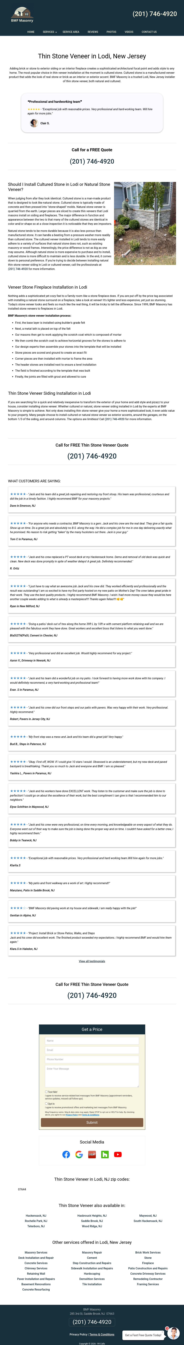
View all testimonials (92, 951)
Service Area (71, 32)
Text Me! (52, 1081)
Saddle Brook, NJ (92, 1210)
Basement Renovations (36, 1274)
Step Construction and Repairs (92, 1252)
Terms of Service (117, 1337)
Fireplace (148, 1252)
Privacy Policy (72, 1104)
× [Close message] (162, 1332)
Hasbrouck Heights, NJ (92, 1205)
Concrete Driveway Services (148, 1263)
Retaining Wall (36, 1263)
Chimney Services (36, 1258)
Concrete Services (36, 1252)
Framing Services (148, 1274)
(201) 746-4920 (155, 14)
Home (31, 32)
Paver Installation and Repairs (36, 1268)
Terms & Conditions (90, 1104)
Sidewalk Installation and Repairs (92, 1258)
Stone (148, 1247)
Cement (92, 1247)
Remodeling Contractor (148, 1268)
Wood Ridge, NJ (92, 1216)
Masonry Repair (92, 1242)
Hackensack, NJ (36, 1205)
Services (50, 33)
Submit (92, 1112)
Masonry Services (36, 1242)
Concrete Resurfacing (36, 1279)
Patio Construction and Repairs (148, 1258)
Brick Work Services (148, 1242)
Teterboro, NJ (36, 1216)
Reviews (93, 32)
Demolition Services (92, 1268)
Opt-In (51, 1093)
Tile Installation (92, 1274)
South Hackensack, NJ (148, 1210)
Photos (111, 32)
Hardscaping (92, 1263)
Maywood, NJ (148, 1205)
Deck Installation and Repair (36, 1247)
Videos (129, 32)
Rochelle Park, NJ (36, 1210)
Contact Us (149, 32)
